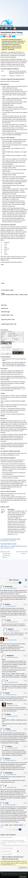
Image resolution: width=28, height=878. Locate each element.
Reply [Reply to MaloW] (25, 714)
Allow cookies (23, 876)
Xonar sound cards (18, 34)
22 (17, 582)
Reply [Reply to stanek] (25, 620)
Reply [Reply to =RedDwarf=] (25, 655)
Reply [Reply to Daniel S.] (25, 758)
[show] (14, 864)
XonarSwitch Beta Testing (11, 32)
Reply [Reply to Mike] (25, 638)
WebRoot (17, 455)
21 (14, 582)
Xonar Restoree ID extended (21, 552)
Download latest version (8, 544)
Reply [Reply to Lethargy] (25, 746)
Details (24, 875)
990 (13, 36)
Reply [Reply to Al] (25, 680)
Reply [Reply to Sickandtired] (25, 772)
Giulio (10, 34)
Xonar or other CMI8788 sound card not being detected (6, 554)
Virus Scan (15, 534)
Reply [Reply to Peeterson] (25, 703)
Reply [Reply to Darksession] (25, 586)
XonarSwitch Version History (9, 540)
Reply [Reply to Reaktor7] (25, 604)
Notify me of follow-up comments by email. (12, 856)
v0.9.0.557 (10, 546)
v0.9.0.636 (11, 547)
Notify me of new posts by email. (10, 859)
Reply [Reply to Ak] (25, 785)
